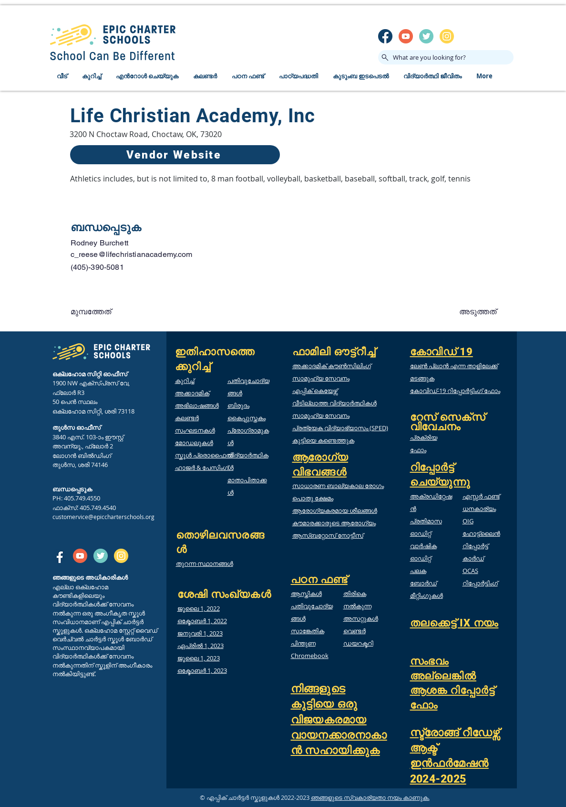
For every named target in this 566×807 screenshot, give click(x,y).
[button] (102, 311)
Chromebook (310, 655)
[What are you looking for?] (446, 57)
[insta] (447, 36)
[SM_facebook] (385, 36)
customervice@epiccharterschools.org (103, 516)
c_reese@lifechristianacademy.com (132, 254)
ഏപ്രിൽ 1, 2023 (200, 645)
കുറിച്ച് (184, 380)
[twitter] (426, 36)
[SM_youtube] (406, 36)
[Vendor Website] (175, 154)
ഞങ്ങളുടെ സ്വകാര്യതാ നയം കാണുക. (370, 797)
